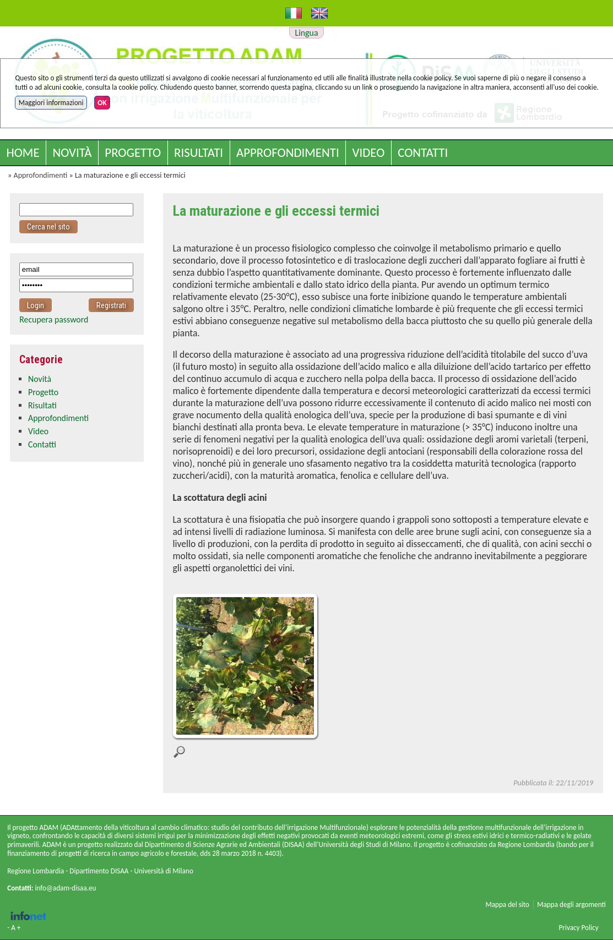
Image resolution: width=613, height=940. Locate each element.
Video (368, 152)
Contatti (423, 152)
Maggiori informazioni (51, 102)
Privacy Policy (578, 927)
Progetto (133, 152)
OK (101, 102)
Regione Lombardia (35, 871)
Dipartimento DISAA (98, 871)
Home (22, 152)
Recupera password (53, 319)
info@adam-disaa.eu (65, 888)
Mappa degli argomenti (571, 904)
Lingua (306, 33)
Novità (71, 152)
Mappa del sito (507, 904)
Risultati (198, 152)
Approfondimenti (287, 152)
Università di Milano (163, 871)
